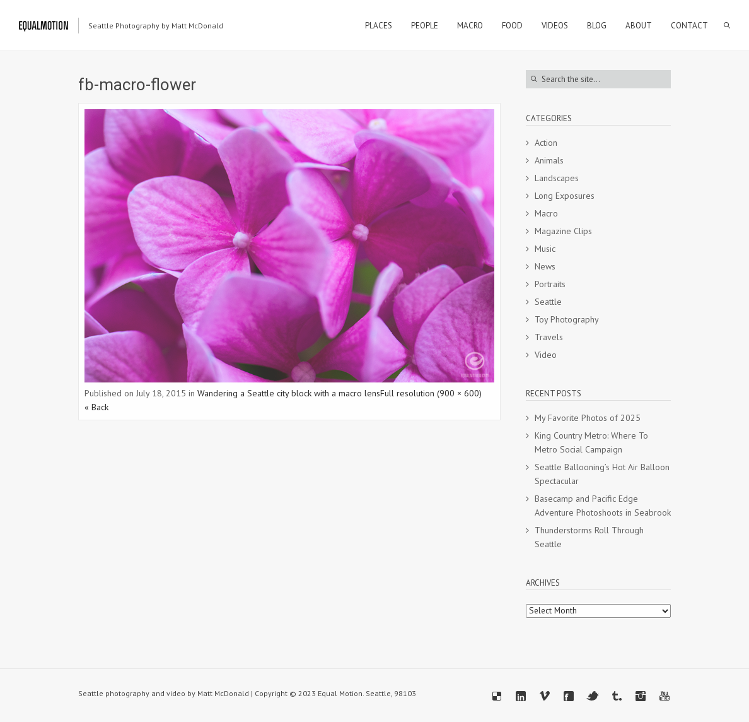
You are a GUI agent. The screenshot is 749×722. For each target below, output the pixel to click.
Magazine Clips (563, 231)
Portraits (550, 284)
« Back (96, 407)
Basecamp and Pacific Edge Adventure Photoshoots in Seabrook (603, 505)
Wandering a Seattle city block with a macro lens (288, 393)
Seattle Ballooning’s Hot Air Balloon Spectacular (602, 474)
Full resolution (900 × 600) (431, 393)
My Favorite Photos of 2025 (588, 417)
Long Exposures (565, 195)
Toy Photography (567, 319)
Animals (549, 160)
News (545, 266)
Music (545, 248)
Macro (546, 213)
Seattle (548, 301)
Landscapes (557, 178)
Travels (549, 337)
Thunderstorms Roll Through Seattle (589, 537)
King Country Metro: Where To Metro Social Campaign (591, 442)
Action (546, 142)
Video (546, 354)
